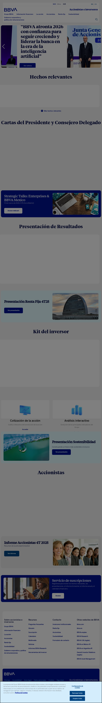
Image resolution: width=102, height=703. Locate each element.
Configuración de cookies (77, 688)
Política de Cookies (21, 694)
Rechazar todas (77, 694)
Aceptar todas (77, 700)
